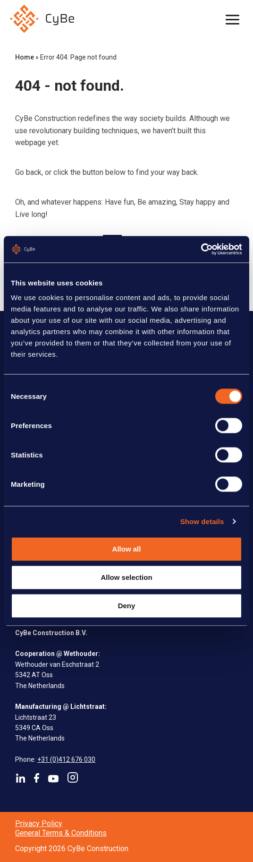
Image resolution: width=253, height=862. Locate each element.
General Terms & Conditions (61, 832)
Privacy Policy (38, 823)
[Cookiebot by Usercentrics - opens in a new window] (201, 249)
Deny (126, 606)
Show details (202, 521)
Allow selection (126, 577)
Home (24, 57)
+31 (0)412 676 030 (66, 759)
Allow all (126, 548)
